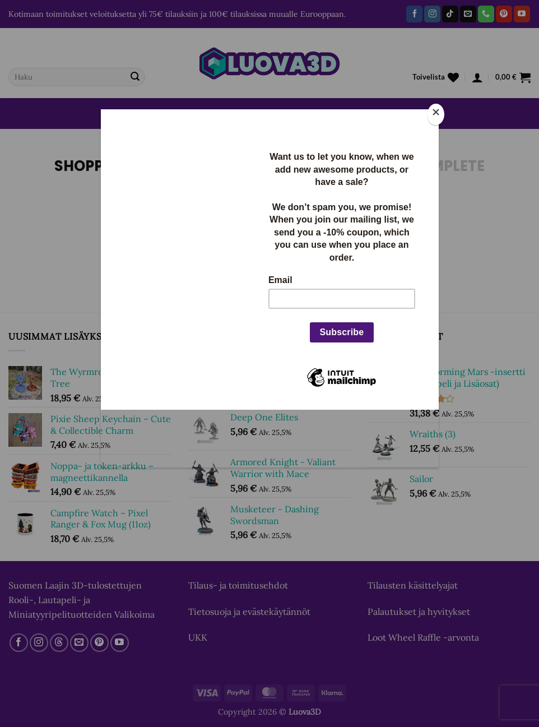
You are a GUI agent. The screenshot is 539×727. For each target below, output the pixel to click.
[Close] (436, 115)
